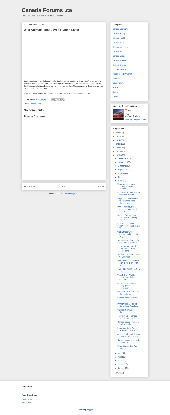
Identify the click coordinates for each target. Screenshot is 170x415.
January (121, 368)
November (122, 162)
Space (115, 87)
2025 (118, 136)
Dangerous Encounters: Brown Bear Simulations (128, 305)
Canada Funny (36, 103)
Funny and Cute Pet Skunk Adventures (126, 329)
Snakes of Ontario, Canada (125, 311)
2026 (118, 133)
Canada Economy (120, 29)
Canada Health (119, 38)
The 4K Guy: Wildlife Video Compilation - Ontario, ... (126, 277)
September (123, 169)
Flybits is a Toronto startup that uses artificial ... (128, 193)
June (120, 181)
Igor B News (26, 403)
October (121, 166)
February (122, 364)
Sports (115, 92)
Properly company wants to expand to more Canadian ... (127, 200)
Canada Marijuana (120, 47)
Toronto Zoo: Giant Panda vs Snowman (128, 256)
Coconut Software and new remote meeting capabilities (127, 217)
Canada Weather (120, 60)
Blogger (90, 410)
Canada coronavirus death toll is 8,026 (128, 341)
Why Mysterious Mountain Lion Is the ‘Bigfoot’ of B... (128, 263)
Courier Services (120, 69)
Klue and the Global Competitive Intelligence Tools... (128, 225)
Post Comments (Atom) (69, 194)
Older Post (99, 186)
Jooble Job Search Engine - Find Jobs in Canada (128, 335)
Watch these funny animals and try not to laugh (127, 234)
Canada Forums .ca (47, 10)
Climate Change (119, 65)
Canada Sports (119, 56)
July (120, 177)
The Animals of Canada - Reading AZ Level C (127, 317)
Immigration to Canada (122, 74)
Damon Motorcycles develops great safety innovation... (127, 209)
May (120, 353)
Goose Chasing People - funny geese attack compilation (127, 285)
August (121, 173)
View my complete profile (135, 119)
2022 (118, 148)
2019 (118, 373)
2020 (118, 155)
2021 (118, 151)
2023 (118, 144)
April (120, 357)
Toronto (116, 96)
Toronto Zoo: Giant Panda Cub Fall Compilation (128, 241)
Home (64, 186)
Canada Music (119, 51)
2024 (118, 140)
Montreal (116, 78)
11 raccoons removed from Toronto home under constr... (126, 248)
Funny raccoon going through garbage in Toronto (126, 186)
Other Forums (118, 83)
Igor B (130, 110)
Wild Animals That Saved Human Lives (128, 293)
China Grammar (27, 400)
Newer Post (29, 186)
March (121, 360)
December (122, 158)
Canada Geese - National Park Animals (128, 323)
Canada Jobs (118, 42)
